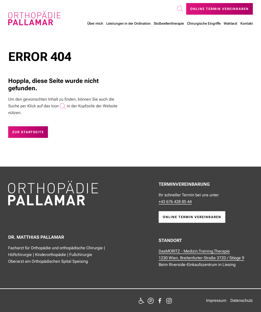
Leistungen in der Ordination (128, 23)
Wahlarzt (230, 23)
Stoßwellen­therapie (169, 23)
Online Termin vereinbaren (219, 9)
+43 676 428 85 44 (175, 201)
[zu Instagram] (169, 300)
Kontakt (246, 23)
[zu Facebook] (160, 300)
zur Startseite (28, 132)
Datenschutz (241, 300)
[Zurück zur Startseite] (34, 18)
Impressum (216, 300)
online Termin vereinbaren (192, 217)
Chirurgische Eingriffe (204, 23)
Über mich (95, 23)
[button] (180, 9)
